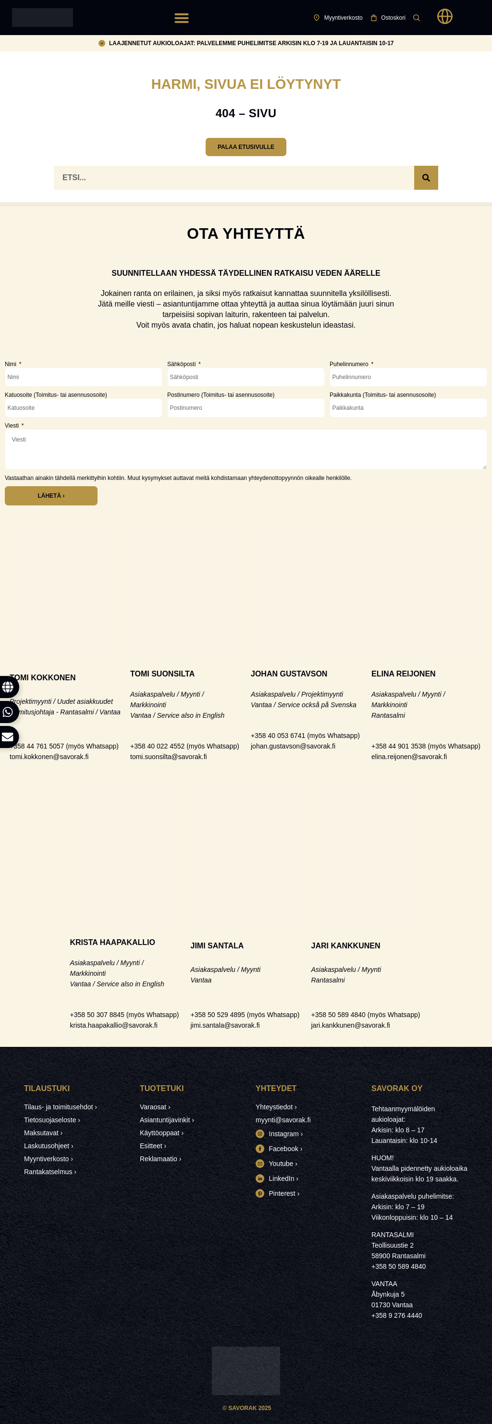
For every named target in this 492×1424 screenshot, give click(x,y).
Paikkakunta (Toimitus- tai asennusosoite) (383, 395)
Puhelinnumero (350, 364)
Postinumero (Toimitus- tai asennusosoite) (220, 395)
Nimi (11, 364)
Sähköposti (182, 364)
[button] (181, 17)
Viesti (12, 425)
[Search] (426, 178)
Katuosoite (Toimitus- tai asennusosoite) (56, 395)
